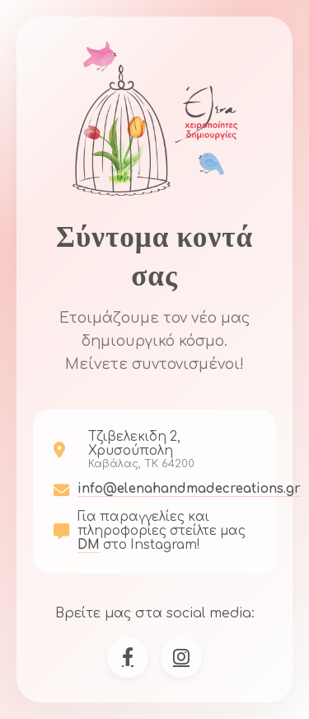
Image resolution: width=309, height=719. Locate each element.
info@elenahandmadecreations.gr (189, 489)
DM (88, 545)
